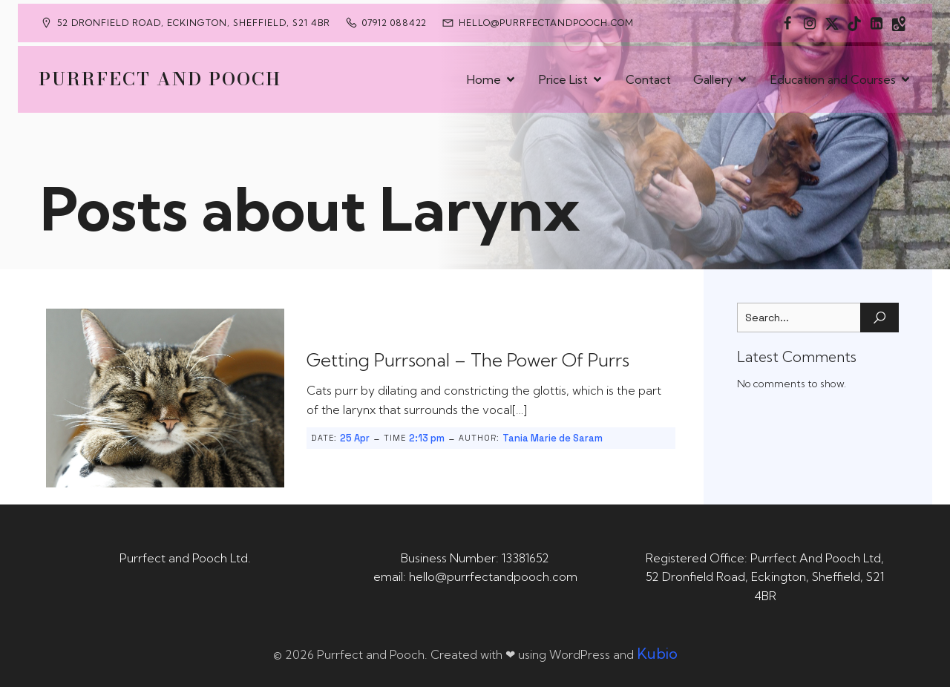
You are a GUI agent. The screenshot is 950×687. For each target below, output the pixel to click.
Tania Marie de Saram (552, 438)
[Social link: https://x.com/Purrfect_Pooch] (832, 23)
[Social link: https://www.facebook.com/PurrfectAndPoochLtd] (787, 23)
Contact (648, 79)
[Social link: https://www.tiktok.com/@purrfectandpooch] (854, 23)
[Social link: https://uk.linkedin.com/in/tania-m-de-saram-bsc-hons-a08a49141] (876, 23)
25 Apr (355, 438)
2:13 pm (427, 438)
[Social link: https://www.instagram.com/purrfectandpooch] (810, 23)
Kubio (657, 653)
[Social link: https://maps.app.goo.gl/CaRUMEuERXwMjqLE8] (899, 23)
